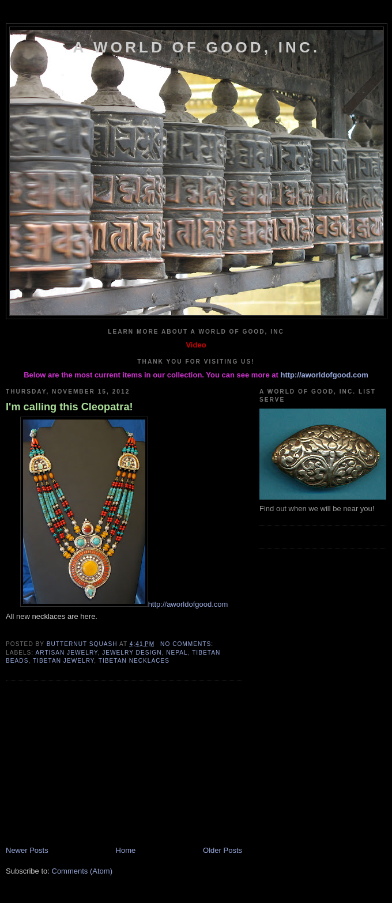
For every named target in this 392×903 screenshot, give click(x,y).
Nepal (177, 652)
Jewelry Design (131, 652)
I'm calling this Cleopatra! (69, 407)
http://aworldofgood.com (324, 375)
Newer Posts (27, 850)
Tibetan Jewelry (63, 661)
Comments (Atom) (82, 871)
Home (126, 850)
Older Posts (222, 850)
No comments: (188, 644)
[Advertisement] (92, 765)
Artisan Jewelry (66, 652)
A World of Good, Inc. (197, 47)
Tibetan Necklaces (134, 661)
